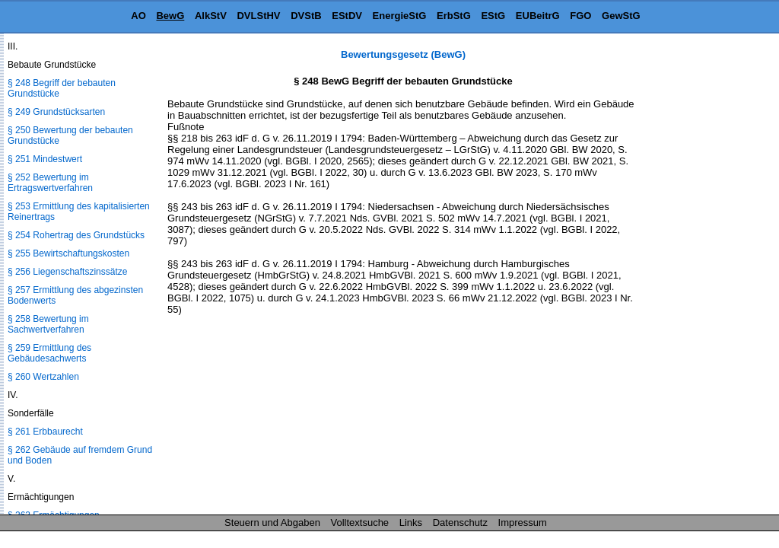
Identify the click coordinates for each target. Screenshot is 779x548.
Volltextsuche (360, 522)
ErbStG (454, 15)
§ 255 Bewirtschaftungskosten (68, 253)
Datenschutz (460, 522)
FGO (580, 15)
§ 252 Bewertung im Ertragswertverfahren (50, 182)
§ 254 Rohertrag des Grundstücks (76, 235)
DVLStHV (258, 15)
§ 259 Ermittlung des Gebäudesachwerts (49, 353)
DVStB (306, 15)
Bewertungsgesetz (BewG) (403, 54)
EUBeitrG (538, 15)
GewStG (621, 15)
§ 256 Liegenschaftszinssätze (67, 271)
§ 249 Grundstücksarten (56, 112)
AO (138, 15)
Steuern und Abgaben (272, 522)
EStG (493, 15)
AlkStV (211, 15)
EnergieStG (400, 15)
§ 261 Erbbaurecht (45, 431)
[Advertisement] (703, 277)
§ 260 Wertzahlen (43, 376)
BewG (170, 15)
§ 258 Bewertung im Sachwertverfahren (48, 324)
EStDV (347, 15)
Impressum (522, 522)
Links (410, 522)
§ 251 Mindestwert (45, 159)
